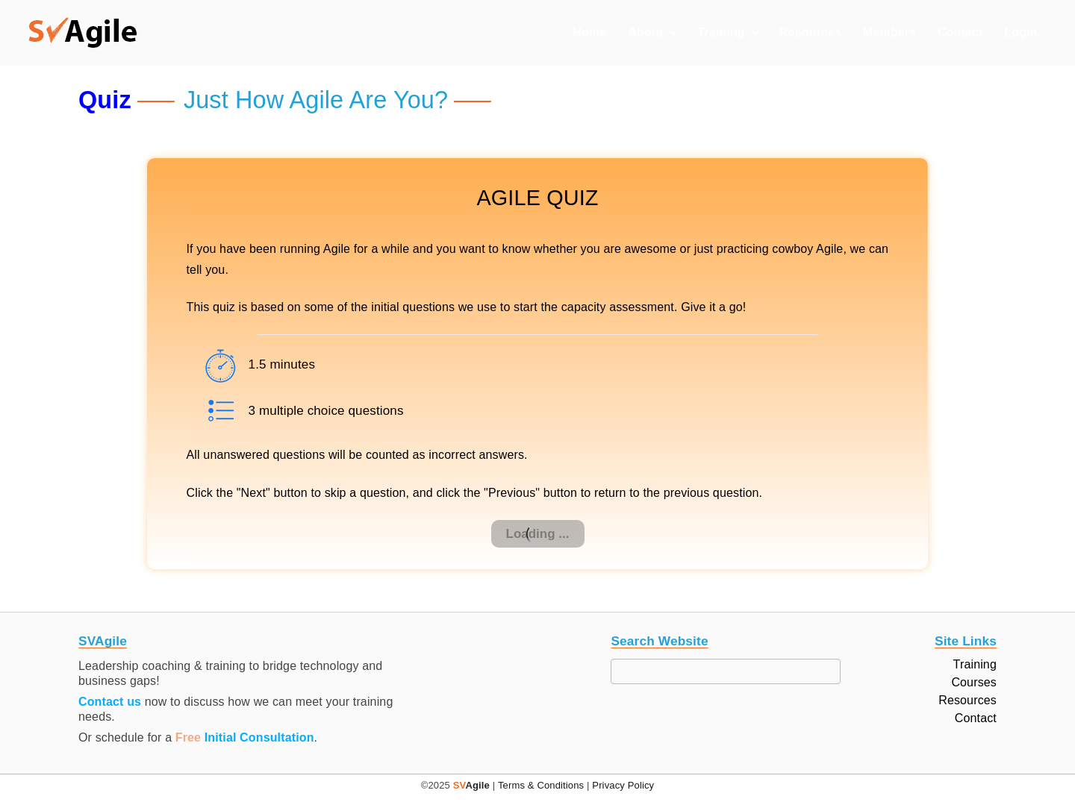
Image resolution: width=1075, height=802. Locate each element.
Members (889, 32)
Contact (960, 32)
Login (1020, 32)
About (645, 32)
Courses (974, 683)
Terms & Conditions (541, 785)
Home (589, 32)
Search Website (659, 641)
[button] (83, 33)
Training (720, 32)
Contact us (109, 701)
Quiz (104, 100)
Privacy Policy (623, 785)
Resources (810, 32)
